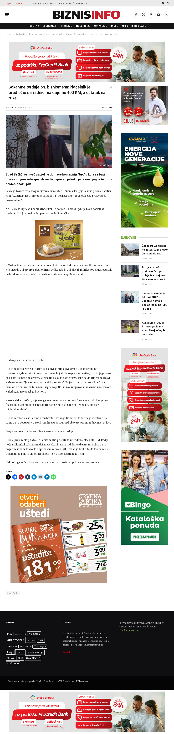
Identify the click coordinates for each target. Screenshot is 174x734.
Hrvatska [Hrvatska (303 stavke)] (31, 640)
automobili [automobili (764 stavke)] (15, 640)
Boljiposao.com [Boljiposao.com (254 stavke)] (25, 646)
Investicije (83, 26)
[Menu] (7, 14)
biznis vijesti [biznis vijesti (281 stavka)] (20, 634)
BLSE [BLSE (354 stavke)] (20, 658)
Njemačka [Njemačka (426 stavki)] (34, 633)
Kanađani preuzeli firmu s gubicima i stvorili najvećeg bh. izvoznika (154, 328)
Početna (33, 26)
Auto (125, 26)
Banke (114, 26)
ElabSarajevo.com (129, 630)
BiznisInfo (13, 107)
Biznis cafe (138, 26)
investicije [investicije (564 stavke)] (33, 658)
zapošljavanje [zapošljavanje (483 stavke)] (35, 652)
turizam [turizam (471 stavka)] (12, 646)
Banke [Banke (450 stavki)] (11, 658)
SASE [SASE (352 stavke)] (40, 640)
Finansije (65, 26)
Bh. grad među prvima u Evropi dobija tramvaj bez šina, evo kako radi (153, 273)
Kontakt (67, 651)
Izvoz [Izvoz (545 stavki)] (20, 652)
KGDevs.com (82, 681)
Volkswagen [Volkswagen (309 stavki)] (40, 646)
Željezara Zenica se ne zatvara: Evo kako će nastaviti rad (59, 3)
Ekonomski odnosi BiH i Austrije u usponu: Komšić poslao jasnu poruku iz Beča (154, 300)
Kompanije (100, 26)
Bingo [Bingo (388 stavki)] (10, 652)
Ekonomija (49, 26)
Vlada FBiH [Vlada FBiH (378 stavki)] (13, 663)
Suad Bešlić (13, 593)
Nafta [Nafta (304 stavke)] (9, 634)
